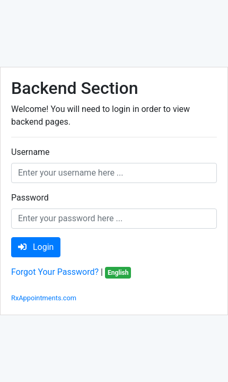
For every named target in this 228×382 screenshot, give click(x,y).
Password (30, 198)
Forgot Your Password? (55, 272)
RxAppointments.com (43, 298)
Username (30, 152)
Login (36, 247)
